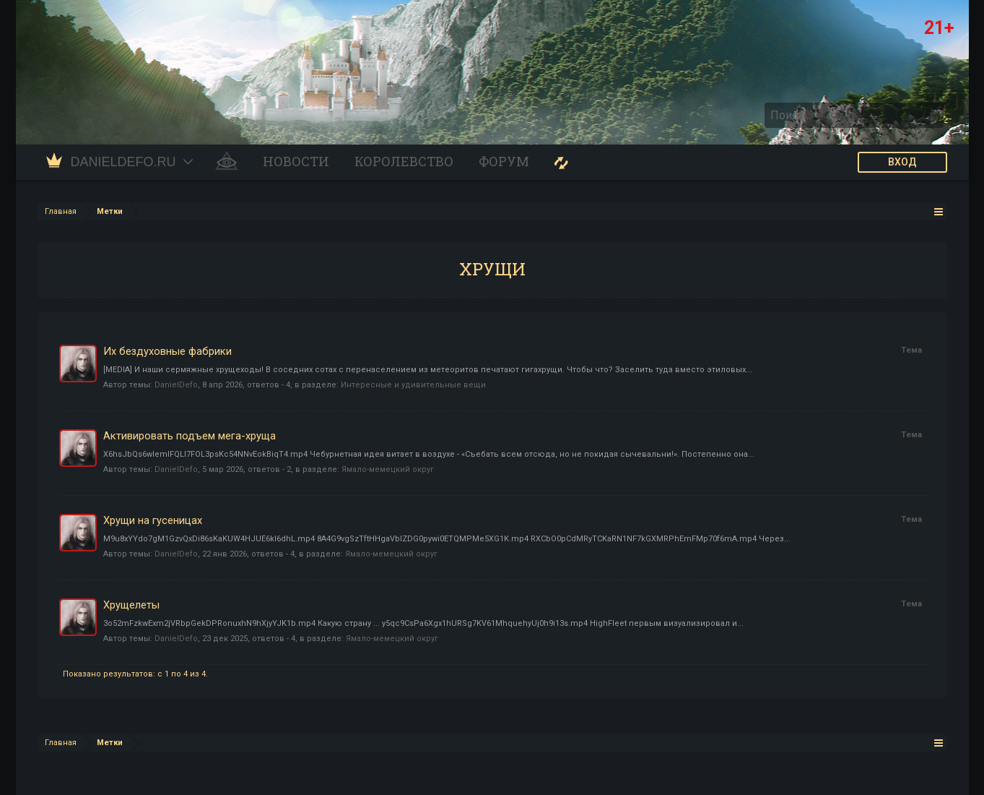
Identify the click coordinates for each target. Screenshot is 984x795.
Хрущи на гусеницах (152, 520)
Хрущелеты (131, 604)
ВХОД (902, 162)
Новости (296, 162)
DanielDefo (176, 385)
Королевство (403, 162)
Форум (504, 162)
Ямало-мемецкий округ (387, 469)
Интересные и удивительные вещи (413, 385)
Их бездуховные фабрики (167, 351)
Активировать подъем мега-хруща (189, 435)
